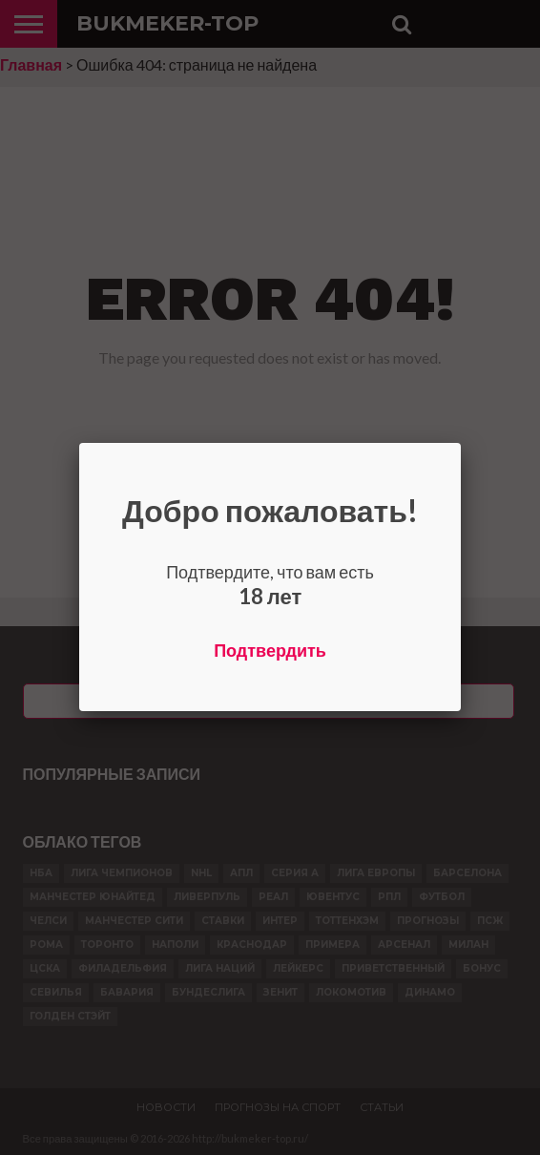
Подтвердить (270, 650)
